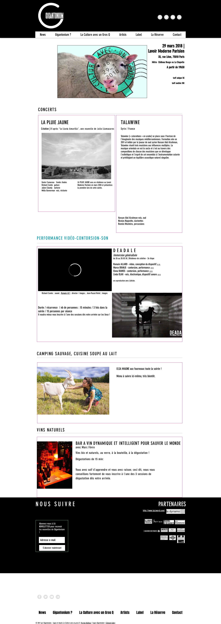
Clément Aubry (110, 623)
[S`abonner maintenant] (52, 548)
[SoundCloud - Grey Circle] (179, 17)
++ (158, 264)
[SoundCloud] (58, 597)
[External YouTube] (149, 196)
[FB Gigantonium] (160, 17)
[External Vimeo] (75, 270)
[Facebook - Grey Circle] (39, 597)
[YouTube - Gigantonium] (173, 17)
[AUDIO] (168, 225)
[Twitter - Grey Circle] (166, 17)
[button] (95, 34)
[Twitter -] (45, 597)
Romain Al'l (65, 293)
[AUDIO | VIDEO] (48, 207)
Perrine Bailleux (86, 623)
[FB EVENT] (175, 99)
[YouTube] (52, 597)
